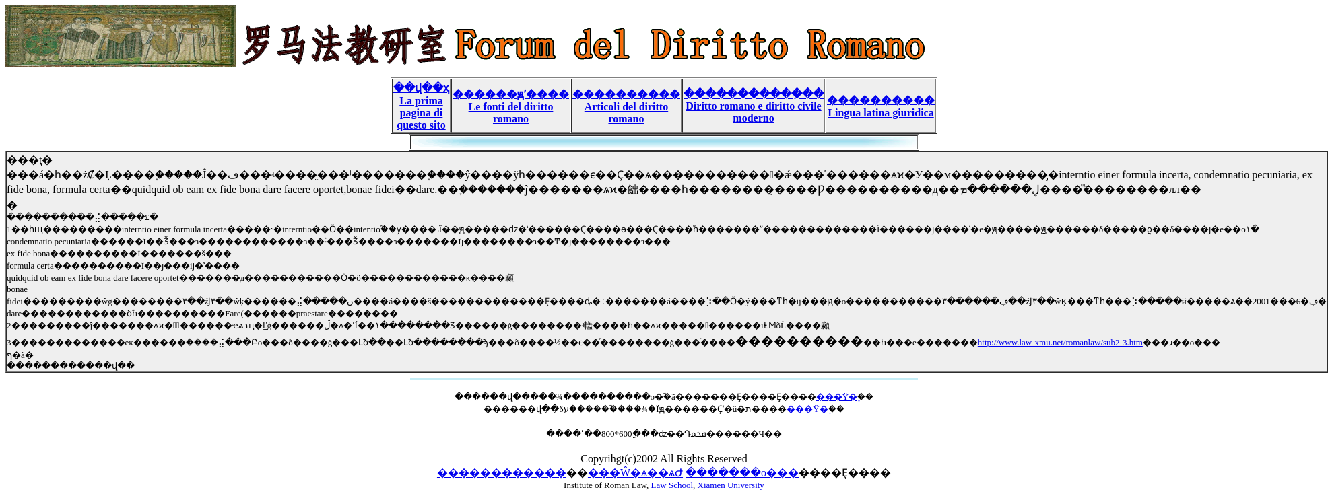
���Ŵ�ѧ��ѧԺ (635, 473)
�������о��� (742, 473)
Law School (672, 485)
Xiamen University (731, 485)
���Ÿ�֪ (836, 397)
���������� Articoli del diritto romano (626, 106)
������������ (501, 473)
